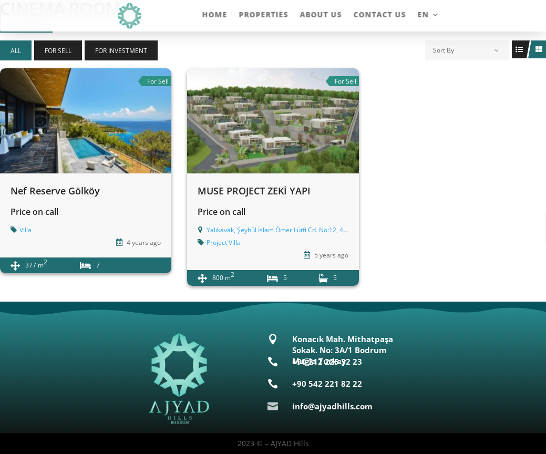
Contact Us (379, 15)
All (16, 50)
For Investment (121, 50)
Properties (263, 15)
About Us (321, 15)
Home (214, 15)
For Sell (58, 50)
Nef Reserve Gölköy (55, 190)
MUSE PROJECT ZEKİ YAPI (254, 190)
